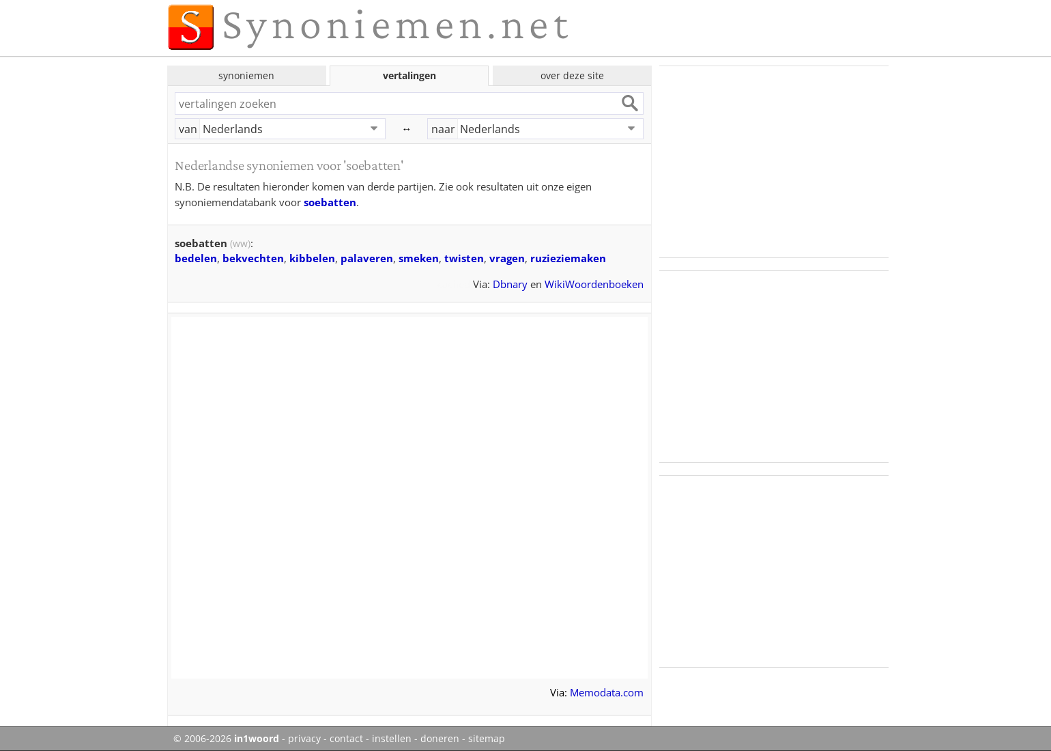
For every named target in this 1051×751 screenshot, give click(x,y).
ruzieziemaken (568, 258)
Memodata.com (607, 692)
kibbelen (312, 258)
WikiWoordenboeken (594, 284)
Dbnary (510, 284)
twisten (464, 258)
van (188, 129)
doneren (439, 739)
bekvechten (253, 258)
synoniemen (246, 75)
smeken (419, 258)
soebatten (330, 202)
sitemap (486, 739)
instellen (392, 739)
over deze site (572, 75)
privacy (304, 739)
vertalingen (409, 75)
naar (443, 129)
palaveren (367, 258)
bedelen (196, 258)
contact (346, 739)
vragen (507, 258)
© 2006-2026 (226, 739)
